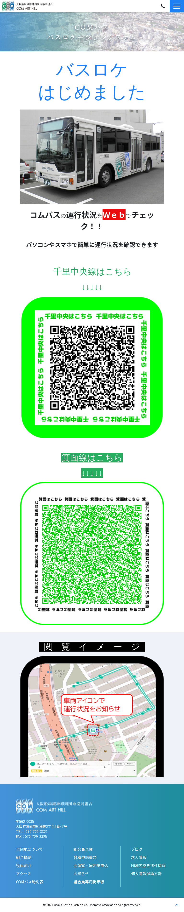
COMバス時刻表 (29, 882)
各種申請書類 (85, 857)
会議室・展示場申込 (91, 865)
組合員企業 (83, 849)
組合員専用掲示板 (89, 882)
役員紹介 (23, 865)
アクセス (23, 873)
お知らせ (81, 873)
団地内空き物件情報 (148, 865)
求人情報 (138, 857)
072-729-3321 (162, 6)
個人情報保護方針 (146, 873)
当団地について (29, 849)
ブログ (137, 849)
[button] (177, 6)
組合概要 (23, 857)
